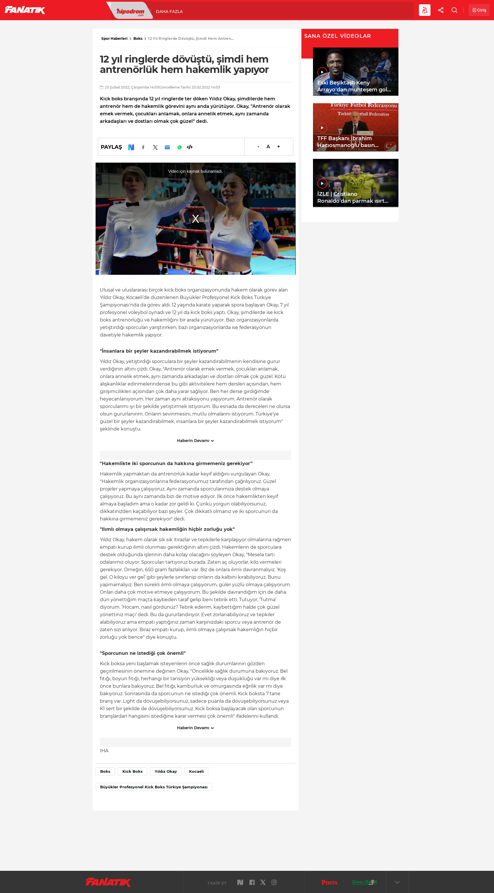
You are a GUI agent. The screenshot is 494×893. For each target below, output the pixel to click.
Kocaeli (196, 771)
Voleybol (167, 9)
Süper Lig (97, 9)
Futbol (65, 9)
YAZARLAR (201, 9)
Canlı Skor (236, 9)
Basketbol (132, 9)
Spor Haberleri (114, 38)
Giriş (479, 10)
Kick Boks (132, 771)
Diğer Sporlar (317, 9)
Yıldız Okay (166, 771)
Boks (137, 38)
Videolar (357, 9)
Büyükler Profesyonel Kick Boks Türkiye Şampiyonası (154, 787)
